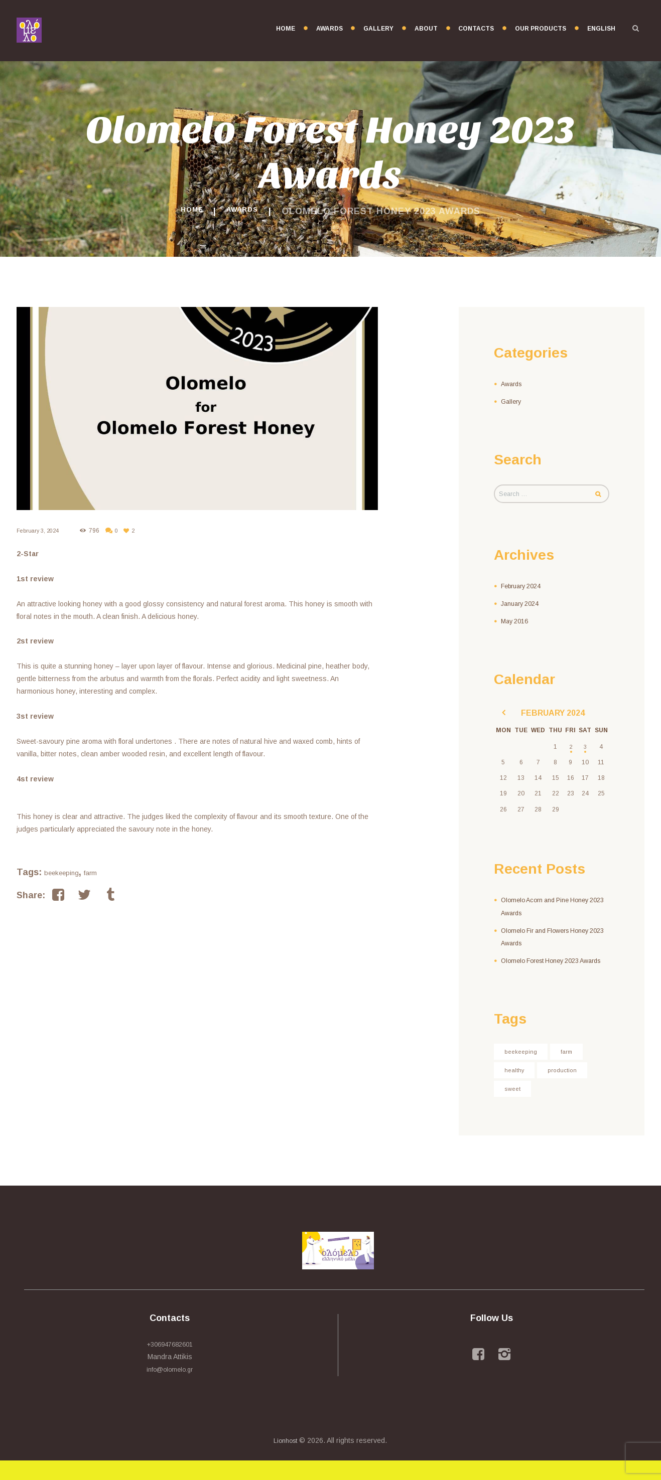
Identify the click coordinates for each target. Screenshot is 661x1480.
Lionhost (285, 1460)
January (523, 606)
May (516, 623)
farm (90, 873)
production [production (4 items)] (568, 1087)
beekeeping (61, 873)
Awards (246, 211)
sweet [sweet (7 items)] (513, 1107)
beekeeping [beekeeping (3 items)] (523, 1067)
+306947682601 (170, 1363)
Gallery (512, 401)
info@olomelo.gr (169, 1389)
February (524, 588)
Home (187, 211)
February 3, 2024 (40, 530)
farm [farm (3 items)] (572, 1067)
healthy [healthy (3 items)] (515, 1087)
